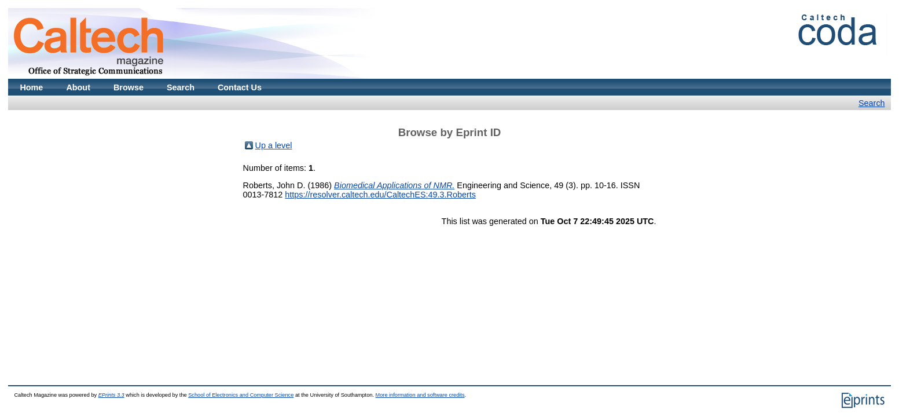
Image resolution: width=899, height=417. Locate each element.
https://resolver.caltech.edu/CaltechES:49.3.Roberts (380, 194)
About (78, 87)
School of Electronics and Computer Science (240, 395)
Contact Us (240, 87)
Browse (128, 87)
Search (181, 87)
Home (31, 87)
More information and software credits (420, 395)
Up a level (273, 145)
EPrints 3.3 (111, 395)
